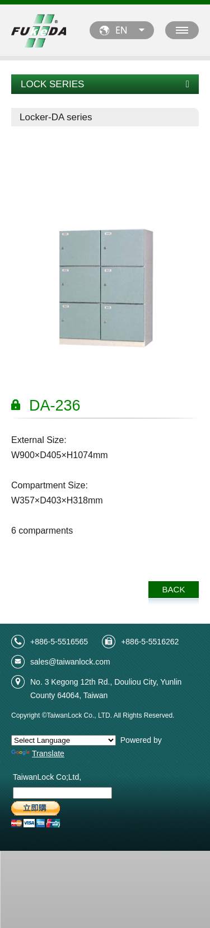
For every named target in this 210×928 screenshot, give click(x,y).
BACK (173, 589)
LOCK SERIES (105, 84)
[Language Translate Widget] (63, 740)
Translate (37, 753)
